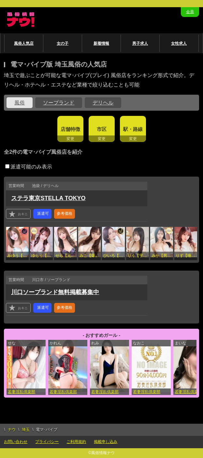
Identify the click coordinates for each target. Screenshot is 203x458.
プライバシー (47, 441)
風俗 (19, 102)
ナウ (12, 429)
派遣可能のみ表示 (28, 166)
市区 (102, 129)
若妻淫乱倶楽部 (21, 391)
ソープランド (58, 102)
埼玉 (26, 429)
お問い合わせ (15, 441)
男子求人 (140, 43)
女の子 (62, 43)
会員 (190, 11)
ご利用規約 (76, 441)
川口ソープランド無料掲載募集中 (55, 292)
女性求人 (179, 43)
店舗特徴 (70, 129)
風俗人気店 (24, 43)
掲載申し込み (105, 441)
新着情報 (101, 43)
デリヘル (103, 102)
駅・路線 (133, 129)
